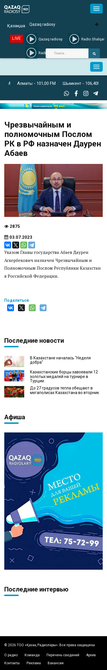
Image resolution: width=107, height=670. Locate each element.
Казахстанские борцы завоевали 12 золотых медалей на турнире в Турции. (64, 376)
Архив (91, 655)
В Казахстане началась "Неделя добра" (60, 360)
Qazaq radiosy (42, 24)
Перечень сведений (63, 655)
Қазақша (16, 25)
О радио (11, 655)
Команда (32, 655)
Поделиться (16, 300)
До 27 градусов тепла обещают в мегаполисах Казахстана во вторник (64, 390)
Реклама (34, 663)
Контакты (12, 663)
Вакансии (56, 663)
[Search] (67, 53)
